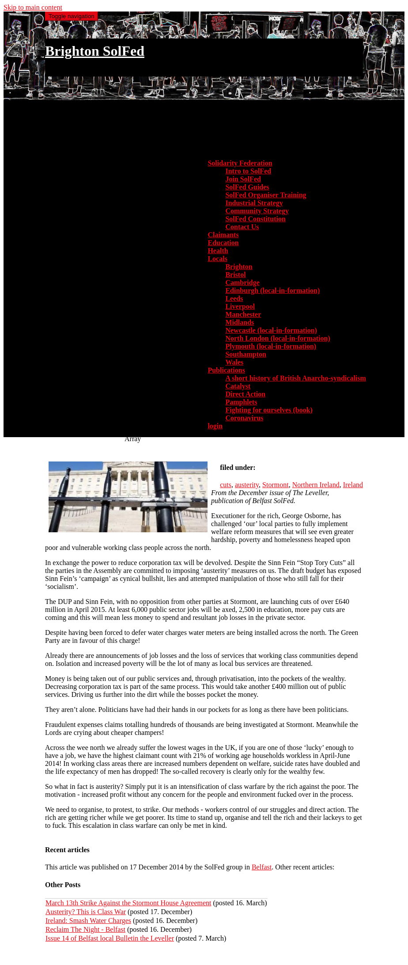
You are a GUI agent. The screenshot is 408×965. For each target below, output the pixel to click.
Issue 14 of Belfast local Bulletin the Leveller (109, 938)
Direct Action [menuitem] (245, 394)
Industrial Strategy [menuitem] (254, 203)
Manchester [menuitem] (243, 314)
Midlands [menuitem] (239, 322)
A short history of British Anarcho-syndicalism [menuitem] (295, 378)
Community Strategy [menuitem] (257, 211)
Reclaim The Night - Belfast (85, 929)
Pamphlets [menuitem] (241, 402)
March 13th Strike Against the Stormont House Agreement (128, 903)
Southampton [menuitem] (245, 354)
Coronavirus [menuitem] (244, 418)
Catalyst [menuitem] (237, 386)
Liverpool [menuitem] (240, 306)
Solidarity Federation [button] (240, 163)
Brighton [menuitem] (238, 266)
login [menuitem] (215, 426)
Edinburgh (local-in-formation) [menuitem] (272, 290)
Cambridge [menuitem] (242, 282)
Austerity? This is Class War (85, 911)
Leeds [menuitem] (234, 298)
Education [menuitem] (223, 242)
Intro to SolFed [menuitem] (248, 171)
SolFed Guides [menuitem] (247, 187)
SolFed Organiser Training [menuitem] (265, 195)
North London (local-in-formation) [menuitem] (277, 338)
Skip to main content (33, 7)
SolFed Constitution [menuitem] (255, 219)
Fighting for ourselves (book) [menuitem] (268, 410)
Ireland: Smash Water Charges (88, 920)
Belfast (262, 867)
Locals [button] (217, 258)
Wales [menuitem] (234, 362)
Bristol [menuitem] (235, 274)
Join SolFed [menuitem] (243, 179)
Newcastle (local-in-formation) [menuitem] (271, 330)
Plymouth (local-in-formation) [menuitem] (270, 346)
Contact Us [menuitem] (242, 227)
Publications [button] (226, 370)
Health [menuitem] (218, 250)
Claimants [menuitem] (223, 234)
